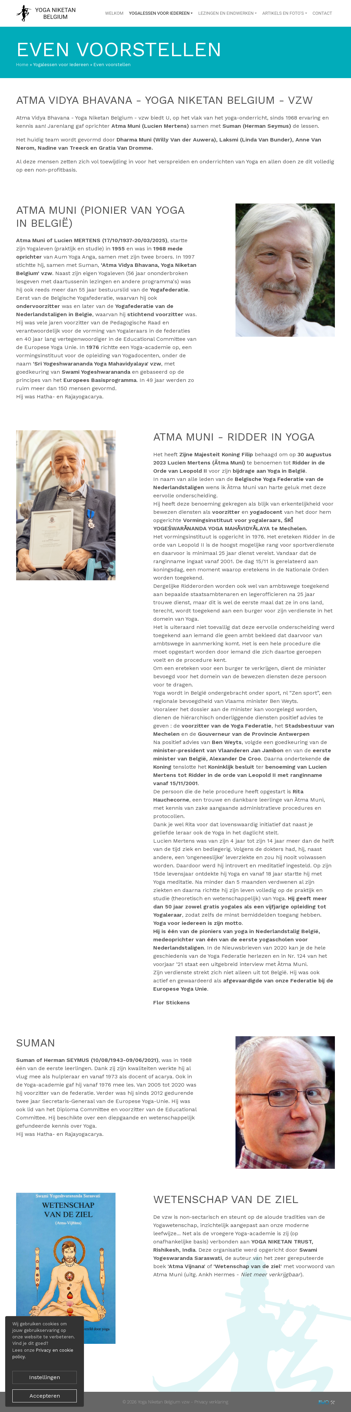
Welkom (114, 13)
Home (22, 64)
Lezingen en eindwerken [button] (226, 13)
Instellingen (44, 1377)
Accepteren (44, 1395)
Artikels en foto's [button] (283, 13)
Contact (322, 13)
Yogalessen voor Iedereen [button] (159, 13)
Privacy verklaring (211, 1401)
